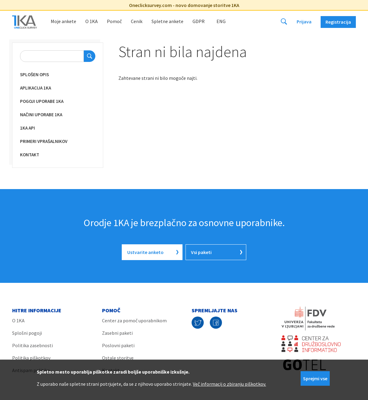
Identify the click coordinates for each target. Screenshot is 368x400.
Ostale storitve (118, 358)
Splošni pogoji (27, 333)
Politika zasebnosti (32, 345)
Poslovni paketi (118, 345)
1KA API (27, 128)
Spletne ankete (167, 21)
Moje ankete (63, 21)
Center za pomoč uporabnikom (134, 320)
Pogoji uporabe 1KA (41, 101)
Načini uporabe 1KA (41, 114)
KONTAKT (29, 155)
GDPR (199, 21)
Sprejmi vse (315, 378)
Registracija (338, 22)
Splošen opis (34, 74)
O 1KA (91, 21)
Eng (221, 21)
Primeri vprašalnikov (43, 141)
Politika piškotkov (31, 358)
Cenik (136, 21)
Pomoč (114, 21)
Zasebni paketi (117, 333)
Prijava (304, 22)
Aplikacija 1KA (35, 88)
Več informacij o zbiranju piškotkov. (229, 384)
